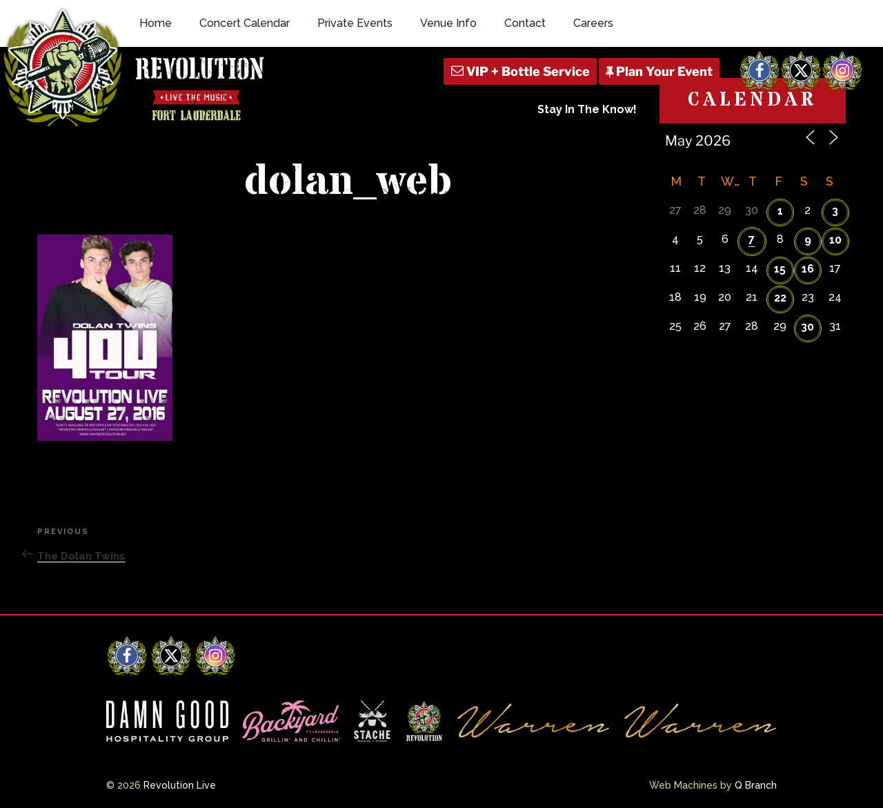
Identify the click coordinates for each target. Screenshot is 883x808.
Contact (525, 23)
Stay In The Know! (587, 109)
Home (155, 23)
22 (780, 297)
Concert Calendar (244, 23)
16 (808, 268)
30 (807, 326)
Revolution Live (179, 785)
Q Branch (756, 785)
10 (835, 239)
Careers (593, 23)
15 (780, 268)
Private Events (355, 23)
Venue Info (448, 23)
